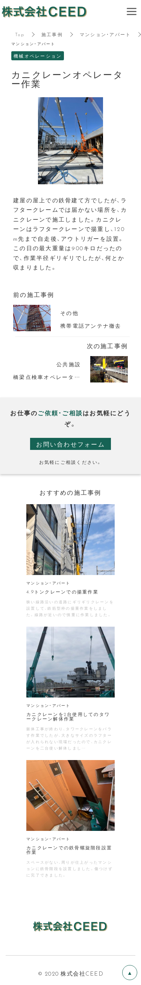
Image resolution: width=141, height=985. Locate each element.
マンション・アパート (105, 34)
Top (19, 34)
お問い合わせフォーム (70, 443)
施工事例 (52, 34)
